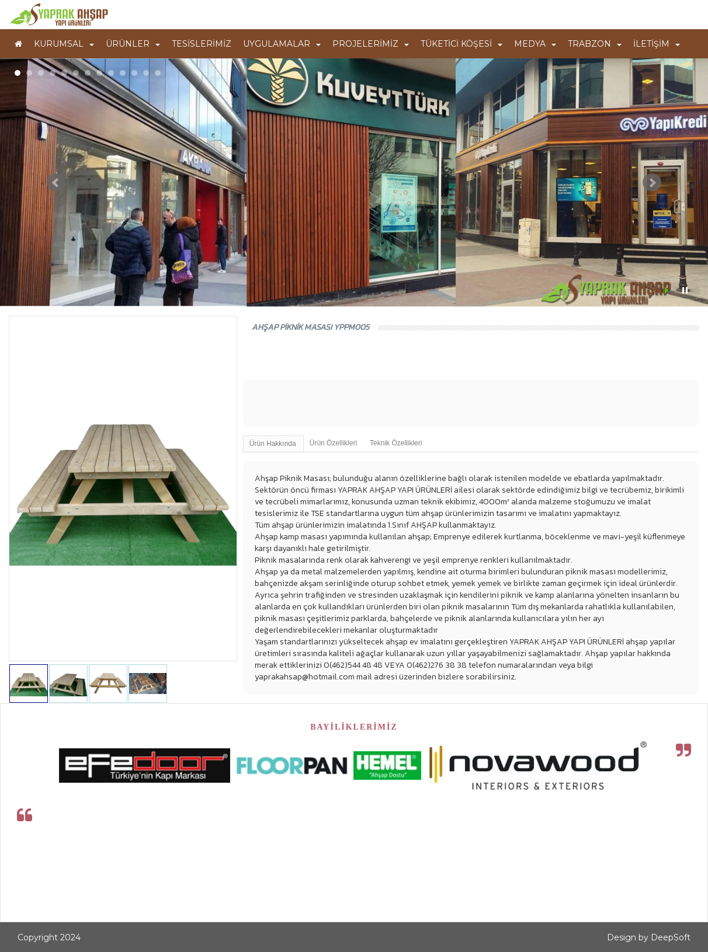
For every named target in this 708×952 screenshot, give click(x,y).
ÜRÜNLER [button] (133, 44)
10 (123, 73)
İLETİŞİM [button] (656, 44)
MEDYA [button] (535, 44)
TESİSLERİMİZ (201, 44)
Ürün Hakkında (272, 444)
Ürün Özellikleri (333, 443)
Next (652, 182)
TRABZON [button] (595, 44)
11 (134, 73)
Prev (56, 182)
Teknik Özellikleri (396, 443)
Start (668, 290)
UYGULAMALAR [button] (282, 44)
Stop (685, 290)
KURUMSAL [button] (64, 44)
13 (158, 73)
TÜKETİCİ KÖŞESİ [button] (461, 44)
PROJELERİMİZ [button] (370, 44)
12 (146, 73)
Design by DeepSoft (648, 937)
